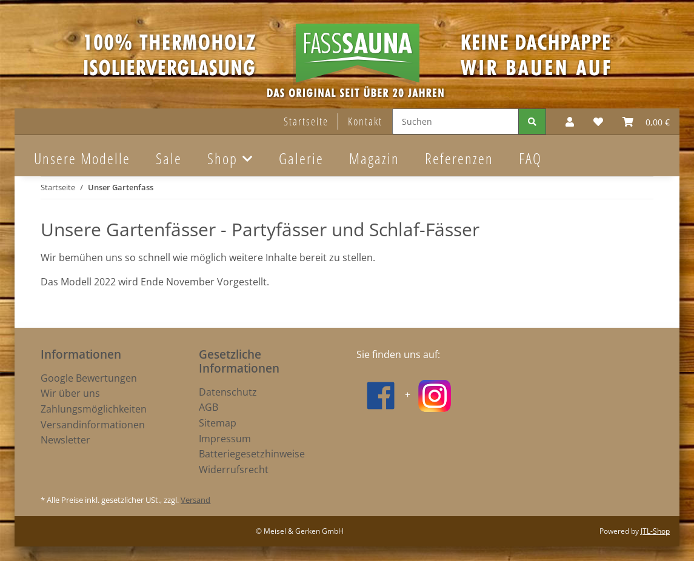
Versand (195, 499)
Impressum (225, 438)
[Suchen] (455, 121)
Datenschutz (228, 392)
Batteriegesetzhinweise (252, 453)
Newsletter (65, 439)
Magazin (374, 158)
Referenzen (459, 158)
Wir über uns (70, 393)
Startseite (306, 121)
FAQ (530, 158)
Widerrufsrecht (234, 469)
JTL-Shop (655, 531)
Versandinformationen (93, 424)
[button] (570, 122)
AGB (208, 407)
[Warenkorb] (646, 122)
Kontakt (365, 121)
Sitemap (217, 423)
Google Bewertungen (89, 378)
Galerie (301, 158)
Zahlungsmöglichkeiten (94, 409)
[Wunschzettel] (598, 122)
